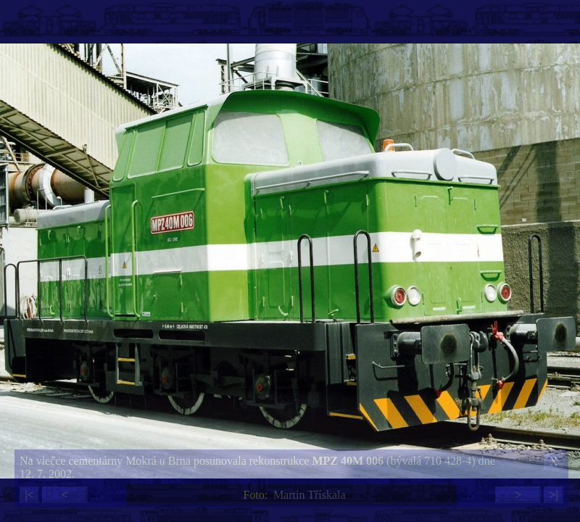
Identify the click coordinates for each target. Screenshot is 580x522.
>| (553, 495)
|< (29, 495)
